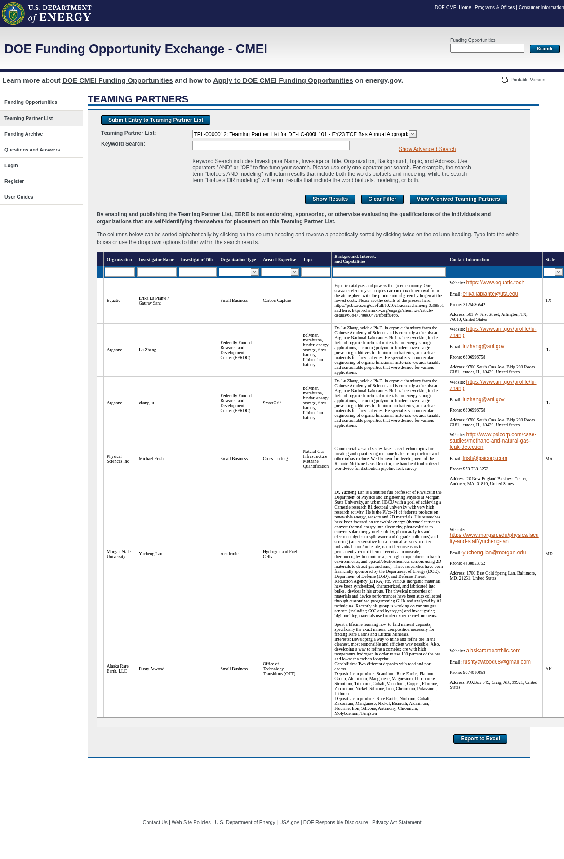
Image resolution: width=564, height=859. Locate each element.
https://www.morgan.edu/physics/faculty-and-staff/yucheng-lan (494, 538)
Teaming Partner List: (128, 133)
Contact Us (155, 822)
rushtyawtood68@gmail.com (496, 662)
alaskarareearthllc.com (493, 650)
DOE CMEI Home (453, 7)
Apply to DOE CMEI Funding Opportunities (283, 80)
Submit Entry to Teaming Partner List (155, 120)
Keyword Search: (123, 144)
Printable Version (528, 79)
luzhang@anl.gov (483, 346)
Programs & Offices (495, 7)
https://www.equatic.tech (495, 282)
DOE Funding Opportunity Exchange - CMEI (135, 49)
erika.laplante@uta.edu (490, 294)
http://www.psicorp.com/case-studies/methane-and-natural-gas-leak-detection (493, 440)
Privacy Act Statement (396, 822)
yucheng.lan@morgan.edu (494, 552)
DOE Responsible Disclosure (335, 822)
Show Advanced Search (427, 149)
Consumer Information (541, 7)
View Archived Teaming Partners (458, 199)
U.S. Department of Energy (245, 822)
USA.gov (289, 822)
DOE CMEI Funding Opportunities (117, 80)
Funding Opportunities (473, 40)
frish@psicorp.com (484, 458)
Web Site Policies (191, 822)
